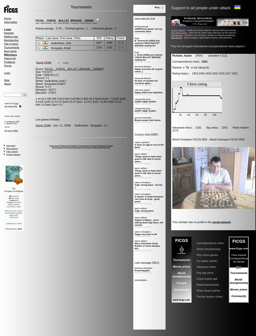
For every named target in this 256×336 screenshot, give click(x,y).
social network (221, 222)
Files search (12, 151)
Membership (11, 40)
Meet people (97, 148)
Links (7, 73)
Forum (8, 65)
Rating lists (65, 146)
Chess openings (84, 146)
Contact (109, 146)
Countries (73, 146)
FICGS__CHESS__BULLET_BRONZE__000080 (64, 20)
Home (7, 18)
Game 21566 (43, 62)
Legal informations (98, 146)
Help (6, 80)
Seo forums (87, 148)
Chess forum (54, 146)
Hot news (10, 145)
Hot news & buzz (179, 33)
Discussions (12, 148)
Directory (106, 148)
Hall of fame (11, 44)
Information (10, 22)
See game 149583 (11, 131)
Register (9, 33)
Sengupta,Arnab (54, 84)
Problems (9, 62)
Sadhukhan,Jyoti (54, 81)
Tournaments (11, 47)
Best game (10, 51)
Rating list (10, 58)
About (7, 84)
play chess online (10, 106)
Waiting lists (11, 36)
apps (17, 103)
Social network (13, 154)
